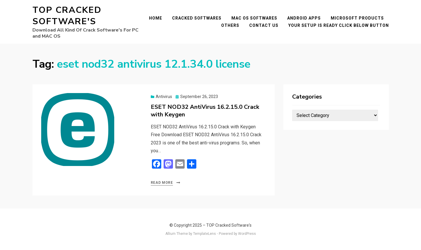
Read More (162, 183)
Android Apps (304, 18)
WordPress (247, 234)
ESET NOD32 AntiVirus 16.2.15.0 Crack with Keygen (205, 110)
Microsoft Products (357, 18)
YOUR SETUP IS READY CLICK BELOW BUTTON (338, 25)
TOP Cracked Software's (66, 15)
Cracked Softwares (196, 18)
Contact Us (263, 25)
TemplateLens (204, 234)
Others (230, 25)
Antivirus (164, 96)
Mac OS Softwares (254, 18)
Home (155, 18)
